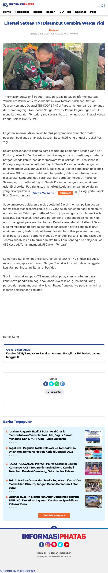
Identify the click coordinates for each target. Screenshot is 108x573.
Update (65, 193)
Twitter (62, 546)
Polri (93, 11)
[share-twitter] (51, 383)
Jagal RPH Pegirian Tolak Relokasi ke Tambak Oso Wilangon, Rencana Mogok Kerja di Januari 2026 (42, 449)
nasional (80, 11)
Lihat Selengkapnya (54, 515)
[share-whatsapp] (56, 383)
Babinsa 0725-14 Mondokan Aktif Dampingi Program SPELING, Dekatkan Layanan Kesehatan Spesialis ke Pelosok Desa (44, 500)
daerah (50, 11)
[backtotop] (54, 529)
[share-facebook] (45, 383)
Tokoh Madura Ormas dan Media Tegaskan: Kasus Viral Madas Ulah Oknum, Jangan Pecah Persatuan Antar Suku (45, 484)
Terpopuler (22, 11)
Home (7, 11)
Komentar (54, 391)
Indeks (37, 11)
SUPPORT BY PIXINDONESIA (17, 571)
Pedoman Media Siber (59, 553)
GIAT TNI (65, 11)
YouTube (69, 546)
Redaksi (41, 553)
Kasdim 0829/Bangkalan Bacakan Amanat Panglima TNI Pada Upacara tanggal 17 (53, 355)
